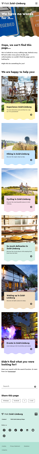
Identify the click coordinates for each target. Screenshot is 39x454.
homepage (11, 371)
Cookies (4, 446)
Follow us (4, 425)
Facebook (16, 400)
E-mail (31, 400)
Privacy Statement (15, 446)
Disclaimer (26, 446)
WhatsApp (6, 400)
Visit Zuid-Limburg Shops (18, 419)
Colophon (4, 450)
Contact (4, 419)
